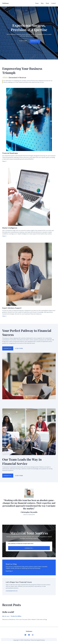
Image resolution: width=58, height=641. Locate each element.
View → (4, 161)
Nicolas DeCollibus (16, 616)
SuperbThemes (40, 640)
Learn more (23, 41)
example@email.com (12, 591)
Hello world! (8, 612)
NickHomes (5, 3)
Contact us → (34, 41)
